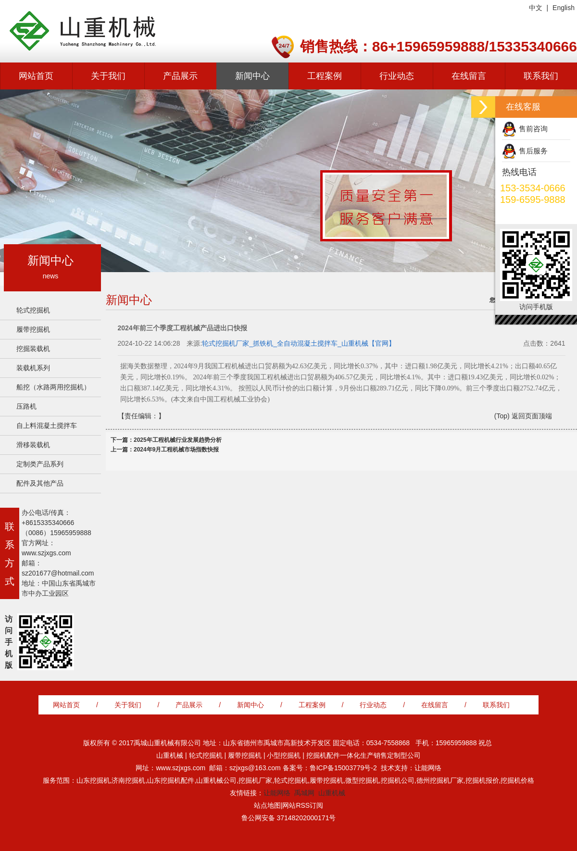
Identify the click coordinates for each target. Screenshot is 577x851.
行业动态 (396, 76)
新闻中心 (252, 76)
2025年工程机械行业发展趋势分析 (178, 440)
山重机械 (331, 793)
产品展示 (180, 76)
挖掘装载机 (33, 348)
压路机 (26, 406)
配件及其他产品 (39, 483)
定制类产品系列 (39, 464)
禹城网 (304, 793)
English (563, 8)
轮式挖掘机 (33, 310)
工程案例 (324, 76)
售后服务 (533, 151)
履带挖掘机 (33, 329)
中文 (535, 8)
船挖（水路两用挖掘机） (53, 387)
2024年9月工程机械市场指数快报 (176, 449)
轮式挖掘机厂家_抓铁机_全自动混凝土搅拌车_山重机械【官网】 (298, 343)
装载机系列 (33, 368)
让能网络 (276, 793)
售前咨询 (533, 129)
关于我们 (108, 76)
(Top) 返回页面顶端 (523, 416)
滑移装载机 (33, 445)
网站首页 (36, 76)
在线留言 (469, 76)
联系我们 (541, 76)
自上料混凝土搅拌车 (46, 425)
